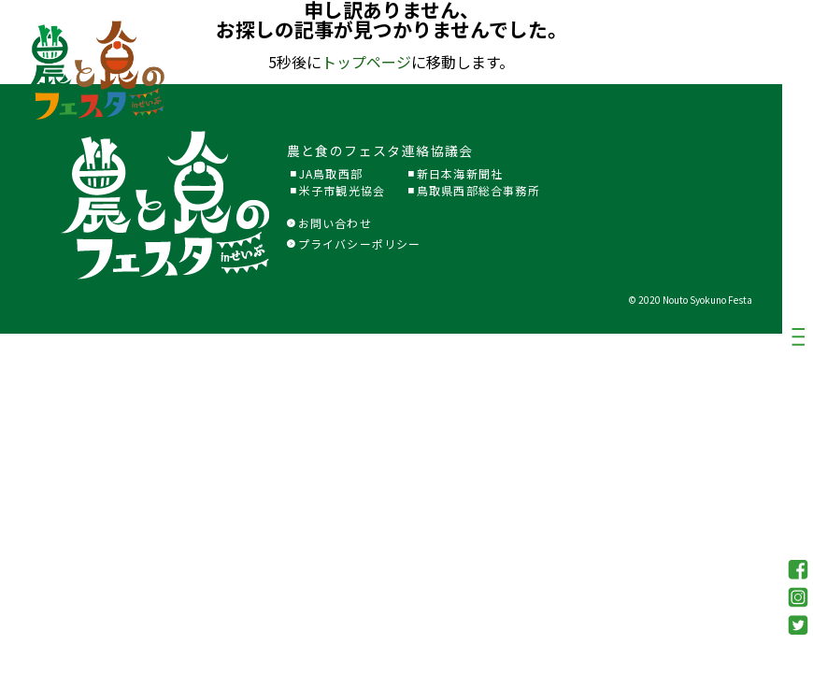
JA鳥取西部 (331, 173)
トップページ (366, 61)
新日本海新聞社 (460, 173)
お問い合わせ (329, 223)
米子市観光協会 (342, 190)
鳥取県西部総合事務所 (478, 190)
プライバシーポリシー (354, 243)
